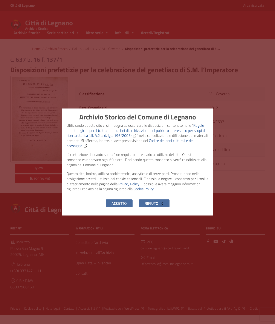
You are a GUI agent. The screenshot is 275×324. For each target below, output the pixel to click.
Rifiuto (154, 209)
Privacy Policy (143, 188)
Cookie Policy (167, 194)
